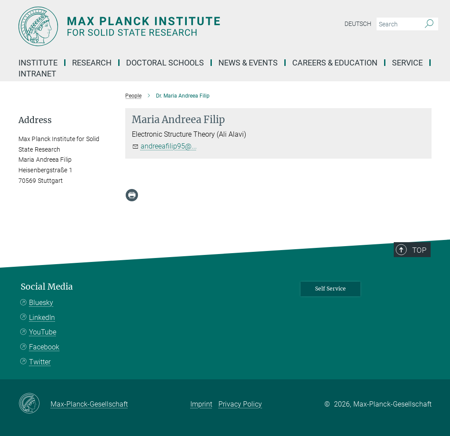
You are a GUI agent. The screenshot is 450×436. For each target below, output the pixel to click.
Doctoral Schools (165, 62)
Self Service (330, 288)
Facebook (44, 347)
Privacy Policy (240, 404)
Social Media (47, 287)
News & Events (248, 62)
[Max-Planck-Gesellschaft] (34, 403)
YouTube (42, 332)
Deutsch (358, 23)
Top (419, 250)
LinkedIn (42, 317)
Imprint (201, 404)
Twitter (40, 362)
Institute (38, 62)
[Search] (429, 24)
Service (407, 62)
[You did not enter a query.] (397, 24)
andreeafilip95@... (169, 146)
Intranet (37, 73)
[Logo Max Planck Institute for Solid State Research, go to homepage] (183, 26)
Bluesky (41, 302)
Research (92, 62)
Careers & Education (334, 62)
